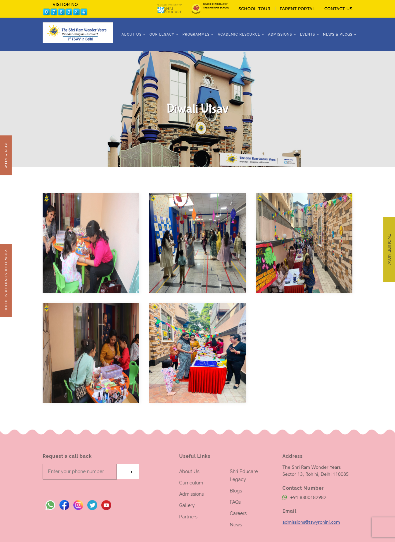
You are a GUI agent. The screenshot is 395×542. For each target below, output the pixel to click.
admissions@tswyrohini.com (311, 522)
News (236, 524)
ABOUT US (132, 34)
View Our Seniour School (5, 280)
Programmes (196, 34)
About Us (189, 471)
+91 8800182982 (304, 497)
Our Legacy (162, 34)
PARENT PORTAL (297, 9)
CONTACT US (338, 9)
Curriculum (191, 482)
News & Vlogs (337, 34)
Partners (188, 516)
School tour (254, 9)
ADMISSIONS (280, 34)
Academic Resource (239, 34)
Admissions (191, 494)
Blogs (236, 490)
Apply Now (5, 155)
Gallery (187, 505)
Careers (238, 513)
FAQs (235, 502)
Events (307, 34)
